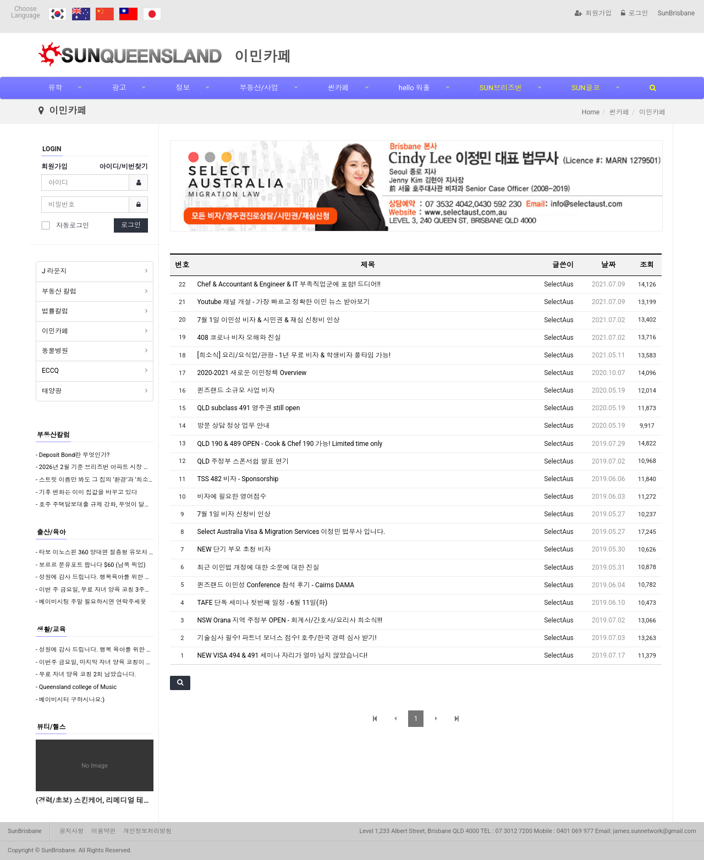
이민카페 (55, 331)
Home (591, 112)
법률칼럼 (55, 311)
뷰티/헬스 (51, 727)
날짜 (608, 265)
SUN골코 (585, 88)
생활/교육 (51, 629)
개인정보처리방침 (147, 831)
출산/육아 (51, 532)
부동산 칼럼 (59, 291)
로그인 (634, 13)
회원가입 (593, 13)
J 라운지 (54, 271)
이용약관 (103, 831)
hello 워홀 (414, 88)
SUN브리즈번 (501, 88)
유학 (55, 88)
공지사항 (71, 831)
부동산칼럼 (53, 435)
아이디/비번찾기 (124, 166)
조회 (647, 265)
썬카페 (338, 88)
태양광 (52, 391)
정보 (182, 88)
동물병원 (55, 351)
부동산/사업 (258, 88)
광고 (119, 88)
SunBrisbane (676, 13)
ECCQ (50, 370)
